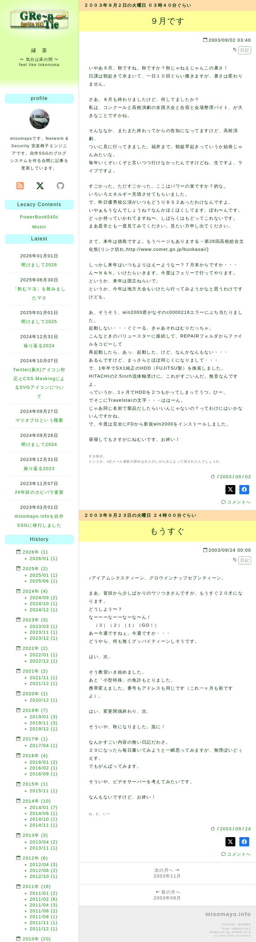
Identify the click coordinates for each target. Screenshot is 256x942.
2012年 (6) (35, 858)
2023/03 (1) (44, 626)
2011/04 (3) (44, 905)
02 (248, 476)
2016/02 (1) (44, 768)
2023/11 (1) (44, 632)
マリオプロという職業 (39, 420)
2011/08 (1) (44, 916)
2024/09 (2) (44, 597)
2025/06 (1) (44, 581)
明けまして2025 (39, 321)
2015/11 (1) (44, 790)
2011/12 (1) (44, 928)
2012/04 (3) (44, 864)
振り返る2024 (39, 345)
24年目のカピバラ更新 (39, 492)
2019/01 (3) (44, 716)
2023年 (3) (35, 619)
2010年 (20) (37, 938)
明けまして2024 (39, 444)
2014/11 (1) (44, 825)
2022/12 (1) (44, 660)
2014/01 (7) (44, 807)
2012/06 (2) (44, 870)
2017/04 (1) (44, 745)
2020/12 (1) (44, 700)
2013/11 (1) (44, 847)
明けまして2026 (39, 264)
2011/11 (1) (44, 922)
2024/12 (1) (44, 609)
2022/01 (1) (44, 654)
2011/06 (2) (44, 910)
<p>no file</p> (167, 924)
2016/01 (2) (44, 762)
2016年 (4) (35, 755)
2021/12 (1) (44, 683)
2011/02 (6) (44, 899)
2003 (226, 476)
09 (239, 476)
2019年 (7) (35, 710)
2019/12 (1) (44, 728)
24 (248, 828)
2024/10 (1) (44, 603)
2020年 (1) (35, 693)
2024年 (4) (35, 591)
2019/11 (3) (44, 722)
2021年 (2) (35, 671)
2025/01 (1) (44, 575)
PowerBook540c (39, 216)
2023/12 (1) (44, 638)
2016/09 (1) (44, 773)
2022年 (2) (35, 648)
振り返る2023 (39, 468)
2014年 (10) (37, 801)
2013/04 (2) (44, 842)
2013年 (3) (35, 835)
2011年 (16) (37, 886)
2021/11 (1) (44, 677)
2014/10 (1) (44, 819)
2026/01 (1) (44, 558)
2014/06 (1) (44, 813)
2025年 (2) (35, 568)
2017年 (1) (35, 739)
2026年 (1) (35, 552)
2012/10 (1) (44, 876)
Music (39, 226)
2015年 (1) (35, 784)
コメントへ (239, 502)
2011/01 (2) (44, 893)
